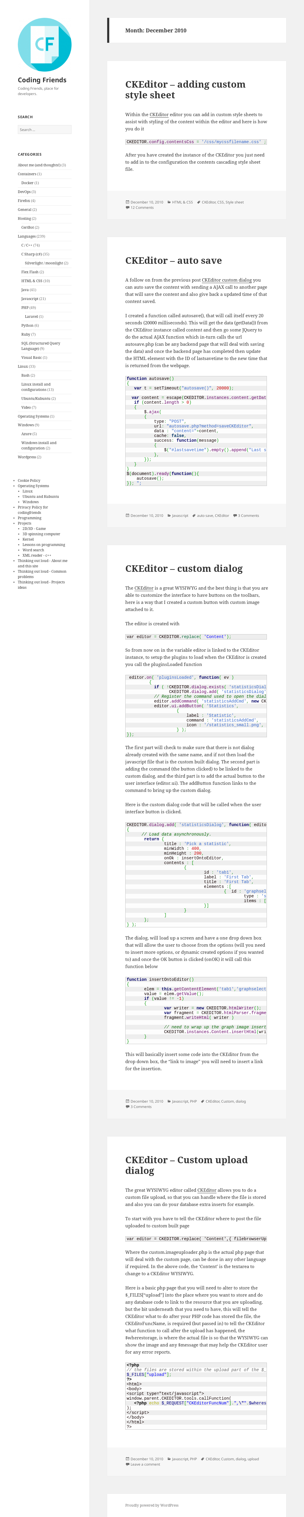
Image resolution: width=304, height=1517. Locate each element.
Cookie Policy (29, 480)
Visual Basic (31, 357)
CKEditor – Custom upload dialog (186, 1165)
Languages (27, 236)
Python (27, 325)
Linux (23, 366)
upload (253, 1458)
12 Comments (142, 207)
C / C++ (26, 245)
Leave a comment (145, 1464)
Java (25, 289)
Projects (24, 523)
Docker (27, 182)
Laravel (31, 316)
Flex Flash (30, 271)
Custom (227, 1101)
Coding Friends (42, 79)
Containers (27, 173)
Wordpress (27, 457)
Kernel (28, 539)
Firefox (24, 200)
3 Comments (248, 515)
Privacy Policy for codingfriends (33, 510)
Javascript (29, 298)
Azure (26, 433)
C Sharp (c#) (31, 254)
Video (26, 407)
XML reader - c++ (37, 555)
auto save (205, 515)
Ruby (25, 334)
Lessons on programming (44, 544)
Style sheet (235, 202)
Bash (25, 375)
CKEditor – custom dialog (184, 568)
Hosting (24, 218)
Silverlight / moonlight (44, 263)
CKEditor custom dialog (227, 280)
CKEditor (159, 114)
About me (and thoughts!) (39, 165)
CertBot (27, 227)
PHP (24, 307)
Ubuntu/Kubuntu (35, 398)
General (24, 209)
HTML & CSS (31, 280)
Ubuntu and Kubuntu (41, 496)
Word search (33, 550)
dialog (241, 1101)
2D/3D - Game (34, 528)
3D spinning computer (41, 533)
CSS (220, 202)
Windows (26, 424)
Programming (29, 517)
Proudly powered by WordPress (151, 1505)
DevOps (24, 191)
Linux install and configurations (35, 387)
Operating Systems (33, 416)
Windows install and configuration (38, 445)
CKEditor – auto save (173, 260)
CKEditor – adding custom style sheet (185, 89)
